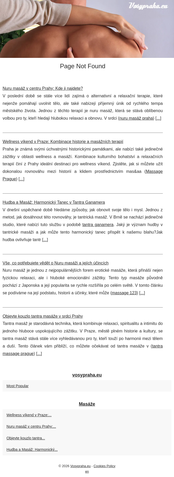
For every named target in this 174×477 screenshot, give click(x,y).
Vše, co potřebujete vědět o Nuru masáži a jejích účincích (55, 263)
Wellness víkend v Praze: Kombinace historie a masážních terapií (63, 141)
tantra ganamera (98, 224)
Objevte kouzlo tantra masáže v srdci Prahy (43, 316)
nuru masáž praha (136, 118)
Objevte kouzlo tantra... (26, 438)
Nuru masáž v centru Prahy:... (31, 426)
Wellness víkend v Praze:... (29, 415)
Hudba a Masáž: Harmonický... (32, 449)
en (87, 471)
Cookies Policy (104, 466)
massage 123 (124, 293)
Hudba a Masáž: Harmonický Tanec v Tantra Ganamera (54, 202)
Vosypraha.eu (80, 466)
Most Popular (18, 386)
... (158, 118)
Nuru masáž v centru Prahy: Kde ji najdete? (43, 88)
